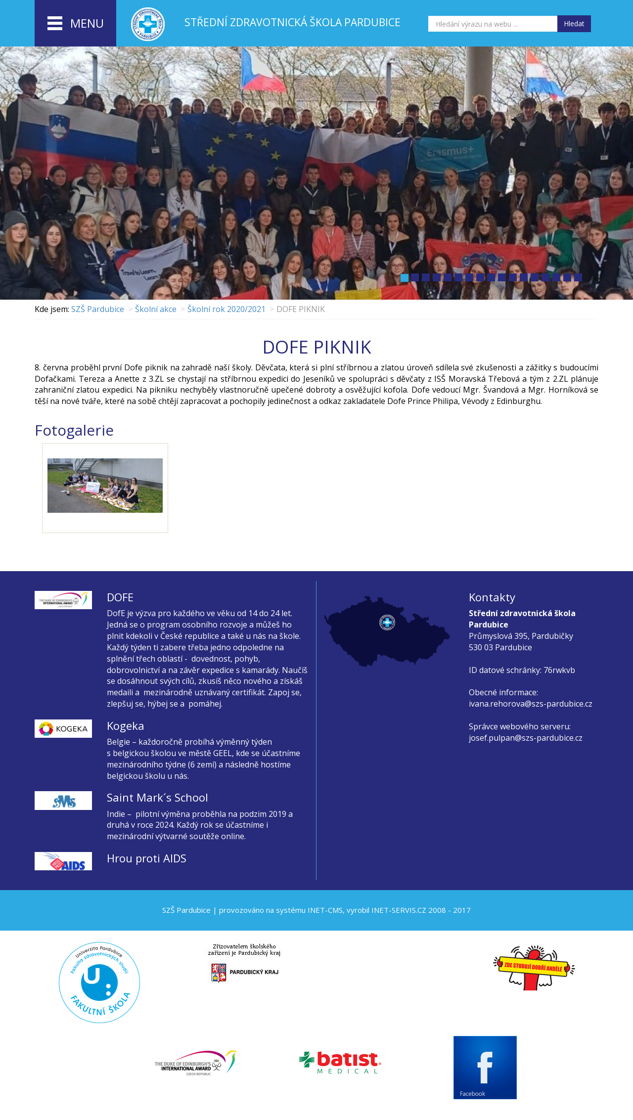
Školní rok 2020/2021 (226, 309)
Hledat (574, 23)
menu (75, 24)
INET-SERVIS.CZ (398, 910)
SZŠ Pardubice (97, 309)
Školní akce (156, 309)
